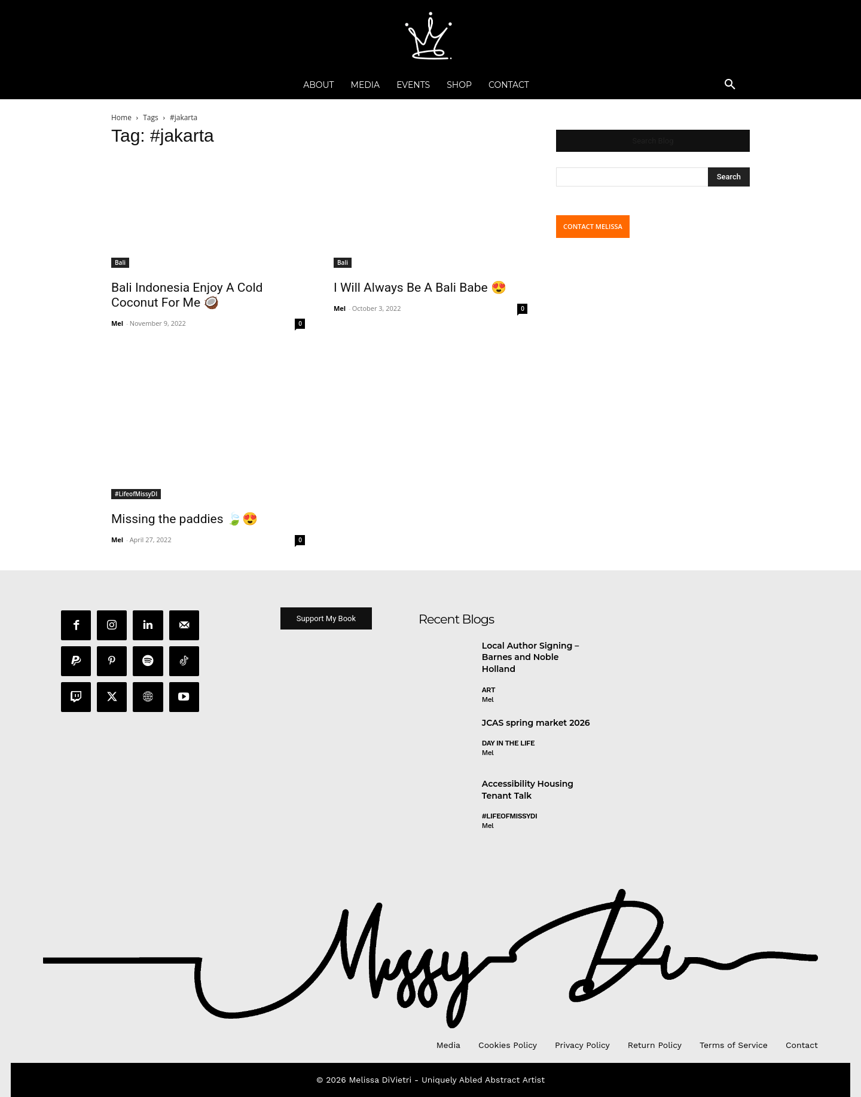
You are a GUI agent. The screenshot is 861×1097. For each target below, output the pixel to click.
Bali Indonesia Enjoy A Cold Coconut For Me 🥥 (186, 295)
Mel (117, 323)
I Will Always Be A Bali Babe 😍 (420, 287)
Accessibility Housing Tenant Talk (527, 791)
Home (121, 117)
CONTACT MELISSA (592, 226)
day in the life (508, 745)
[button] (730, 85)
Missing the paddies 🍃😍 (184, 519)
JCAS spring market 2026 (536, 724)
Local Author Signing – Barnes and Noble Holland (530, 659)
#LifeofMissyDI (136, 494)
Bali (120, 262)
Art (488, 691)
